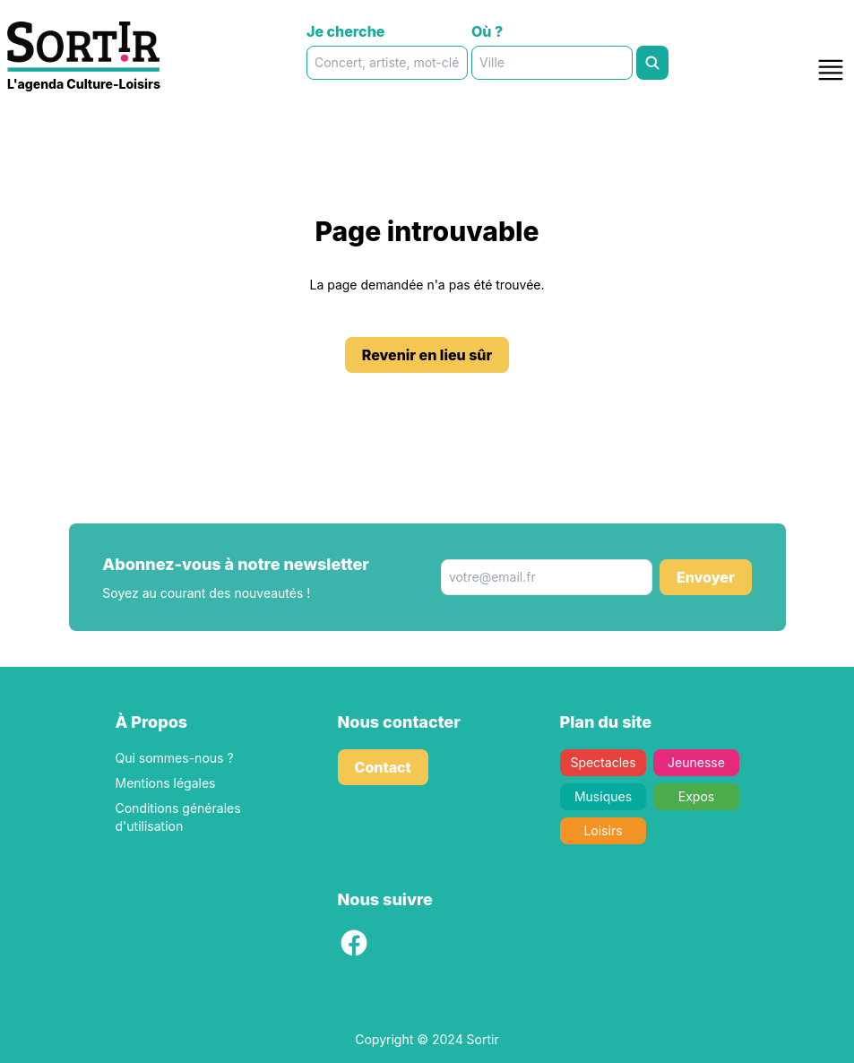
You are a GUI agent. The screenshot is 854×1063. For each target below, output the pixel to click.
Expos (695, 796)
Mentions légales (166, 783)
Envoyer (706, 577)
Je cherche (345, 31)
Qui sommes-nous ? (175, 757)
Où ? (487, 31)
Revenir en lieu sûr (427, 355)
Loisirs (602, 830)
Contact (383, 767)
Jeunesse (696, 762)
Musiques (602, 796)
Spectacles (602, 762)
